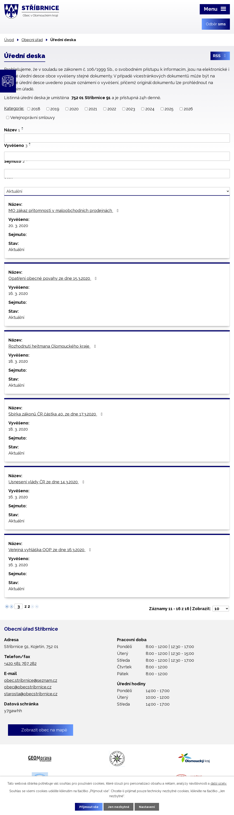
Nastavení (149, 806)
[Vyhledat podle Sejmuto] (117, 173)
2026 (188, 108)
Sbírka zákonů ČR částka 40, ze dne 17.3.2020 (56, 414)
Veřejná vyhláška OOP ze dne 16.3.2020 (50, 549)
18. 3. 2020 (18, 361)
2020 (74, 108)
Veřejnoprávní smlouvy (32, 117)
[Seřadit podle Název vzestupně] (22, 128)
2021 (93, 108)
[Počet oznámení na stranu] (221, 608)
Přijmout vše (87, 806)
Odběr (216, 24)
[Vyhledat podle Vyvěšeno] (117, 156)
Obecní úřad (32, 39)
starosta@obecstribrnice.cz (30, 693)
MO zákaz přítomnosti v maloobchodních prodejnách (64, 210)
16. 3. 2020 (18, 293)
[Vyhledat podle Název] (117, 138)
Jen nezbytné (119, 806)
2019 (54, 108)
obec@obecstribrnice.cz (27, 687)
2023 (130, 108)
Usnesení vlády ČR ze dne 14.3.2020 (47, 481)
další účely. (218, 783)
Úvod (9, 39)
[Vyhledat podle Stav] (117, 191)
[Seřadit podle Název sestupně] (22, 129)
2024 (149, 108)
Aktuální (16, 249)
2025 (169, 108)
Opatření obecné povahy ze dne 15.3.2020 (53, 278)
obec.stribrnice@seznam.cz (30, 680)
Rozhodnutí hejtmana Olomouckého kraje (53, 346)
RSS (220, 56)
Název (12, 129)
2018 (35, 108)
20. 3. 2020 (18, 225)
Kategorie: (14, 108)
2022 (111, 108)
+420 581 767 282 (20, 663)
